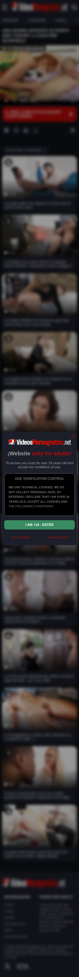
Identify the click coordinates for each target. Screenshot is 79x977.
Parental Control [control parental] (57, 537)
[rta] (39, 539)
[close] (73, 437)
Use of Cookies (21, 537)
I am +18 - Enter (39, 525)
